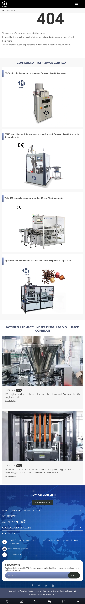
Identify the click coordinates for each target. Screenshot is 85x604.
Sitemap (32, 594)
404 (13, 11)
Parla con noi (42, 502)
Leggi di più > (10, 401)
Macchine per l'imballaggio (21, 510)
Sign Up (74, 575)
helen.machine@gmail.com (15, 548)
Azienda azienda (13, 521)
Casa (7, 11)
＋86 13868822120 (11, 554)
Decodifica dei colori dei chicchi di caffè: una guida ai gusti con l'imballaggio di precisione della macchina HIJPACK (38, 471)
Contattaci (10, 533)
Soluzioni (9, 516)
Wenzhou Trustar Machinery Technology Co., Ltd (39, 591)
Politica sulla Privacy (46, 594)
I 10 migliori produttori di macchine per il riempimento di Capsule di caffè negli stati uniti (42, 396)
